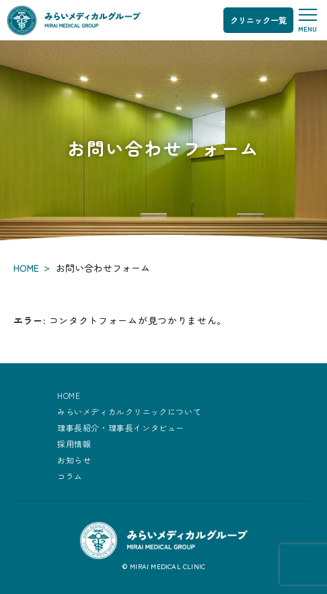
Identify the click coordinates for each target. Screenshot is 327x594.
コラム (70, 476)
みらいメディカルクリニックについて (129, 411)
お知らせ (74, 460)
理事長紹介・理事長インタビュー (120, 427)
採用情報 (74, 443)
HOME (26, 267)
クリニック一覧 (258, 20)
